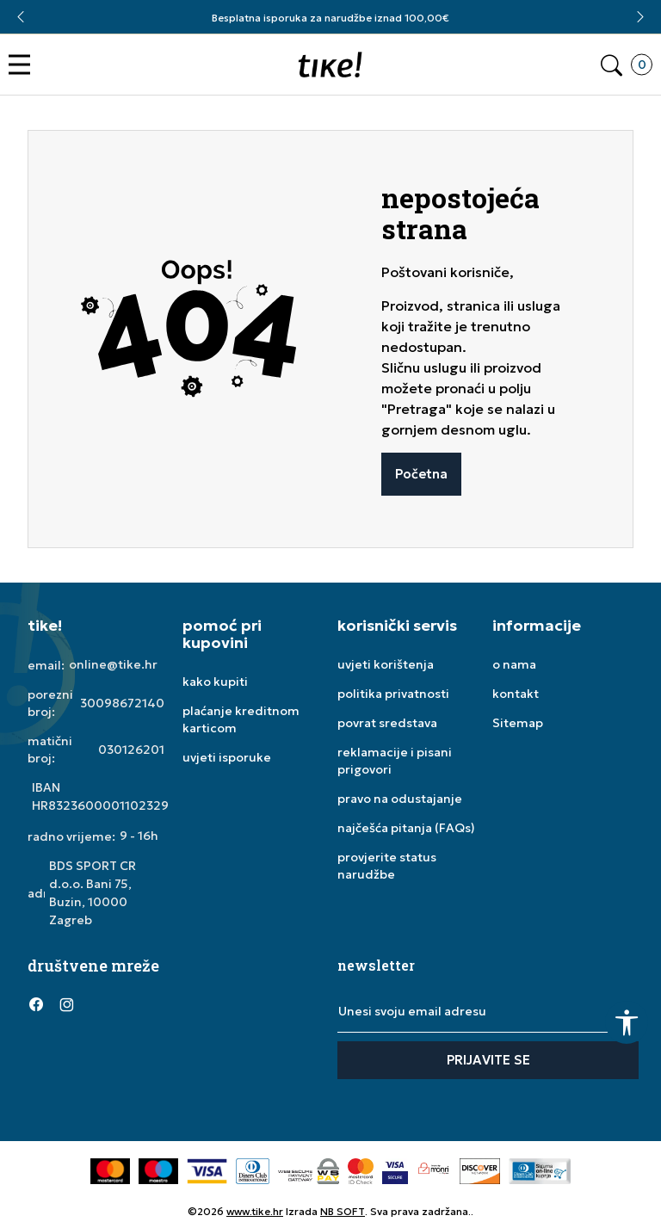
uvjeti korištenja (385, 664)
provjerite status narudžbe (386, 865)
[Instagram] (66, 1003)
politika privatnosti (393, 693)
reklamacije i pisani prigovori (394, 760)
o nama (514, 664)
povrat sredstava (387, 723)
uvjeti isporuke (226, 757)
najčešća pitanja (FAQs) (406, 828)
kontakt (515, 693)
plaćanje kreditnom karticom (241, 719)
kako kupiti (215, 681)
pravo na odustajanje (399, 798)
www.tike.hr (254, 1211)
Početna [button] (421, 474)
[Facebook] (36, 1003)
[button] (24, 64)
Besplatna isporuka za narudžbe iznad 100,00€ (330, 17)
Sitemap (517, 723)
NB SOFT (342, 1211)
